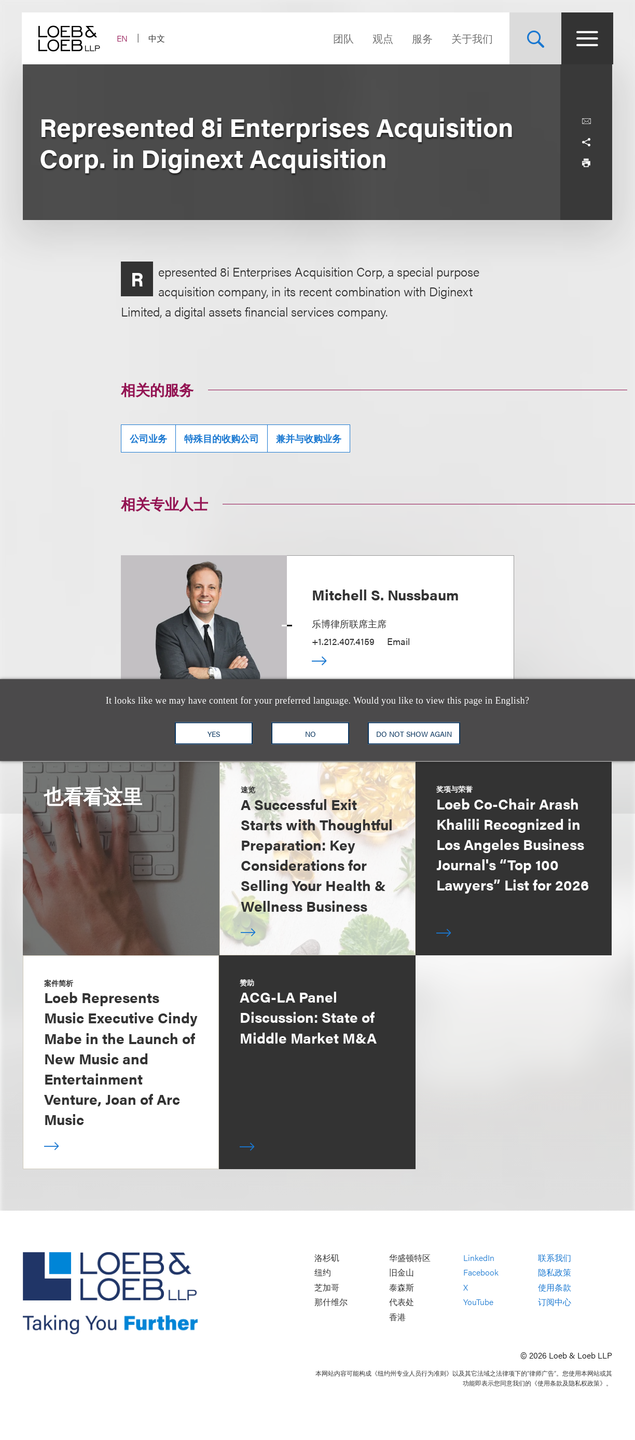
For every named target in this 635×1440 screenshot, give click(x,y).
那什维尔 (331, 1302)
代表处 (401, 1302)
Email (398, 641)
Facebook (481, 1273)
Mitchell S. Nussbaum (385, 594)
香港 (397, 1317)
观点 (381, 38)
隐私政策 (554, 1273)
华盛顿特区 (410, 1258)
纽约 (322, 1273)
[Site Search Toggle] (534, 38)
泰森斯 (401, 1287)
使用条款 (554, 1287)
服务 (421, 38)
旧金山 (401, 1273)
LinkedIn (478, 1258)
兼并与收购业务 (308, 438)
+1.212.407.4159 (343, 641)
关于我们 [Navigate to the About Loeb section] (471, 38)
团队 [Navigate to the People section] (342, 38)
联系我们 (554, 1258)
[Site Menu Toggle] (586, 38)
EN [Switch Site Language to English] (123, 38)
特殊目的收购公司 (221, 438)
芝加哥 (326, 1287)
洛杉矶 (326, 1258)
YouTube (478, 1302)
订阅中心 (554, 1302)
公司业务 (148, 438)
